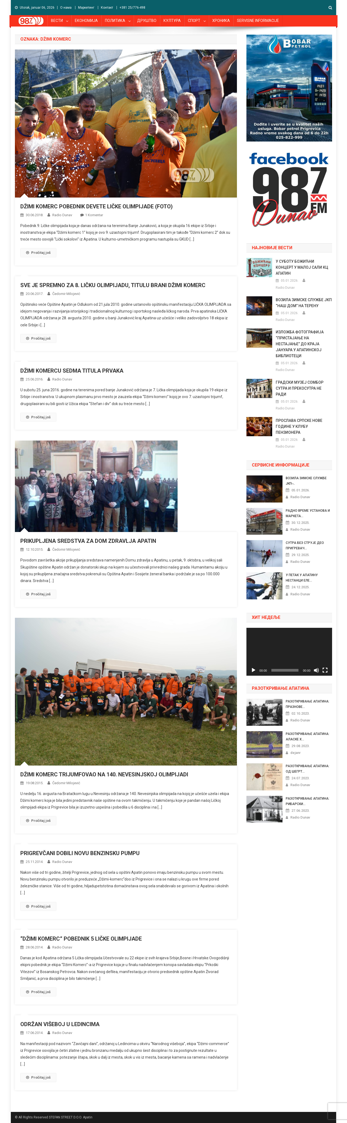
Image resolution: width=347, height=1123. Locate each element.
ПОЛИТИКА (115, 20)
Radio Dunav (62, 215)
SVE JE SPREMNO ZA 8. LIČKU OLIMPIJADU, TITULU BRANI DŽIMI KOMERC (112, 285)
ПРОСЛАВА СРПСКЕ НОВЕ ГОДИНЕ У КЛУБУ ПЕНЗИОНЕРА (299, 426)
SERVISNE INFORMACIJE (258, 20)
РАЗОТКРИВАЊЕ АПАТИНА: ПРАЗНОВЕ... (307, 704)
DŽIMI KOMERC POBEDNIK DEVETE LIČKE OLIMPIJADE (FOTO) (96, 206)
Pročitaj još (38, 253)
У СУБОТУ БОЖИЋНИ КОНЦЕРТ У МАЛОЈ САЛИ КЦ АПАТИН (302, 267)
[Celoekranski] (325, 670)
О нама (66, 7)
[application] (289, 652)
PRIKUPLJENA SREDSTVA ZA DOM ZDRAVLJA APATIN (88, 541)
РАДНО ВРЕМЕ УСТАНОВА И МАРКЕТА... (308, 513)
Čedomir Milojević (66, 294)
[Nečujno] (316, 670)
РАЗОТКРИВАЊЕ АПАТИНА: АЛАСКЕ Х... (307, 736)
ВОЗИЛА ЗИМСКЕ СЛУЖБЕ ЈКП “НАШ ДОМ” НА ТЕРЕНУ (304, 303)
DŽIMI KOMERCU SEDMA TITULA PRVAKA (71, 370)
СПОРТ (194, 20)
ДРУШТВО (146, 20)
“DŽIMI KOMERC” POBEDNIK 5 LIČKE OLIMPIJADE (81, 938)
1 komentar (94, 215)
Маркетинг (86, 7)
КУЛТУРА (172, 20)
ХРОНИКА (221, 20)
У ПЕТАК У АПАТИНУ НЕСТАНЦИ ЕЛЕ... (302, 577)
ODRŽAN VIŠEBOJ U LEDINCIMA (59, 1024)
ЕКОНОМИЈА (86, 20)
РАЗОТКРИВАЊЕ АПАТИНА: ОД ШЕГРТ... (307, 768)
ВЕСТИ (57, 20)
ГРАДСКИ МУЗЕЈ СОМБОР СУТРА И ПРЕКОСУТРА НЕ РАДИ (299, 388)
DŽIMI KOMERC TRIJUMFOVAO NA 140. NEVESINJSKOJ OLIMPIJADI (104, 774)
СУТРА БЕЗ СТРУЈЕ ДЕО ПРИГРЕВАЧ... (305, 545)
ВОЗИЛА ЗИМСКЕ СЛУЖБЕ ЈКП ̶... (306, 480)
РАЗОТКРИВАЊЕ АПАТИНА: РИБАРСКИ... (307, 801)
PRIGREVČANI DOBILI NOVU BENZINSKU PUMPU (80, 853)
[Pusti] (253, 670)
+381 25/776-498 (132, 7)
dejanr (295, 753)
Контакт (107, 7)
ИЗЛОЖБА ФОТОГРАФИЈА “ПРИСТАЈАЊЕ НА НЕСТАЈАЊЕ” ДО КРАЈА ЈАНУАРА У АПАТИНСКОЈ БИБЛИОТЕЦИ (300, 344)
